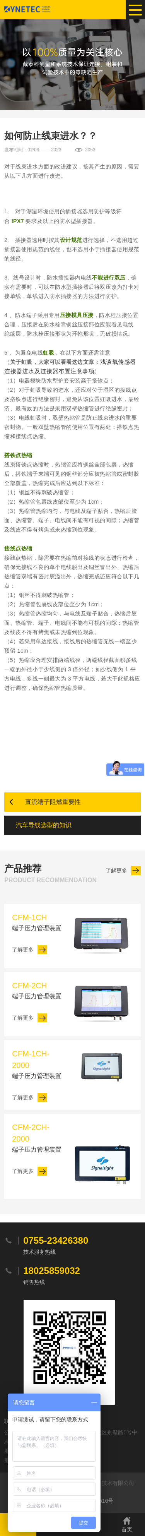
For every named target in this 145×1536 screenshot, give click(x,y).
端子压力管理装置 (37, 921)
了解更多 (116, 870)
